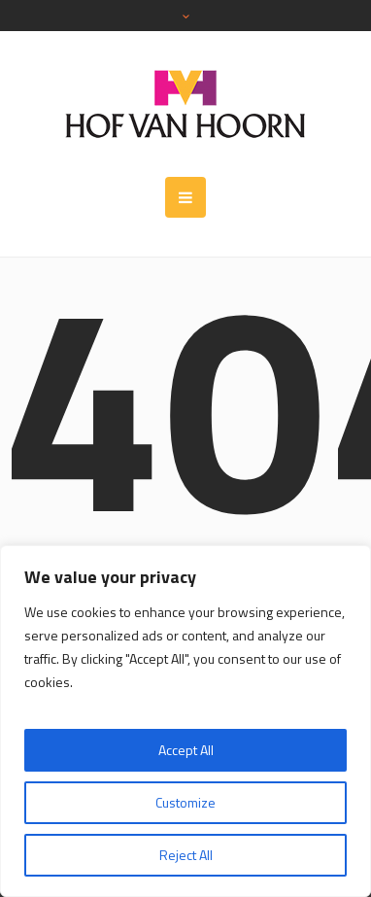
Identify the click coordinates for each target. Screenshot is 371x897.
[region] (185, 721)
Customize (185, 802)
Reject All (186, 855)
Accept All (186, 750)
